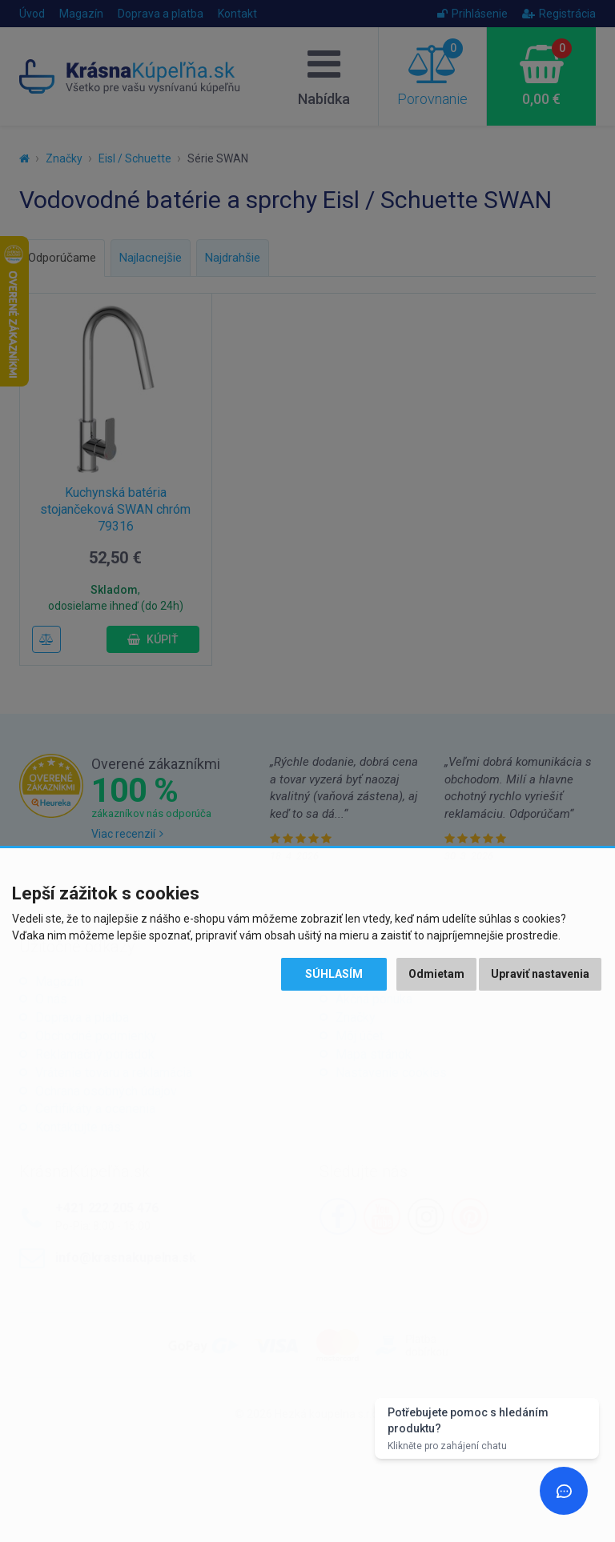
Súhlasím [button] (334, 973)
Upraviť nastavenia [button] (540, 973)
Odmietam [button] (436, 973)
